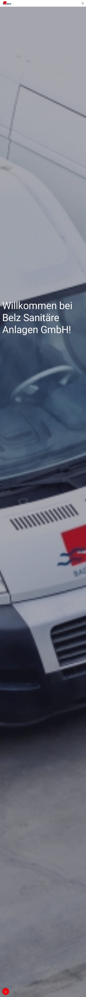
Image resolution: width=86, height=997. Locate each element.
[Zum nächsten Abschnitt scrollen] (5, 991)
